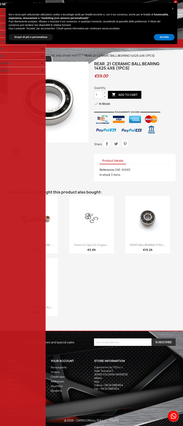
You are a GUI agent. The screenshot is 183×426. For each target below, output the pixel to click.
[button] (172, 8)
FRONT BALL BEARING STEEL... (148, 245)
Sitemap (12, 389)
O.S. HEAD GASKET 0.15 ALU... (35, 307)
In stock (105, 175)
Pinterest (125, 143)
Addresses (57, 381)
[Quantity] (98, 95)
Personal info (59, 367)
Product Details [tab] (112, 161)
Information (14, 379)
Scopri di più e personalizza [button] (30, 37)
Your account (62, 361)
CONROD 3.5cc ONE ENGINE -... (35, 245)
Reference (107, 170)
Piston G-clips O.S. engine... (91, 245)
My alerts (56, 390)
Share (106, 143)
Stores (11, 393)
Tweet (116, 143)
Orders (55, 372)
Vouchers (57, 386)
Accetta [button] (164, 37)
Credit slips (58, 376)
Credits (114, 420)
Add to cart (125, 94)
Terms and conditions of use (15, 371)
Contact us (14, 384)
